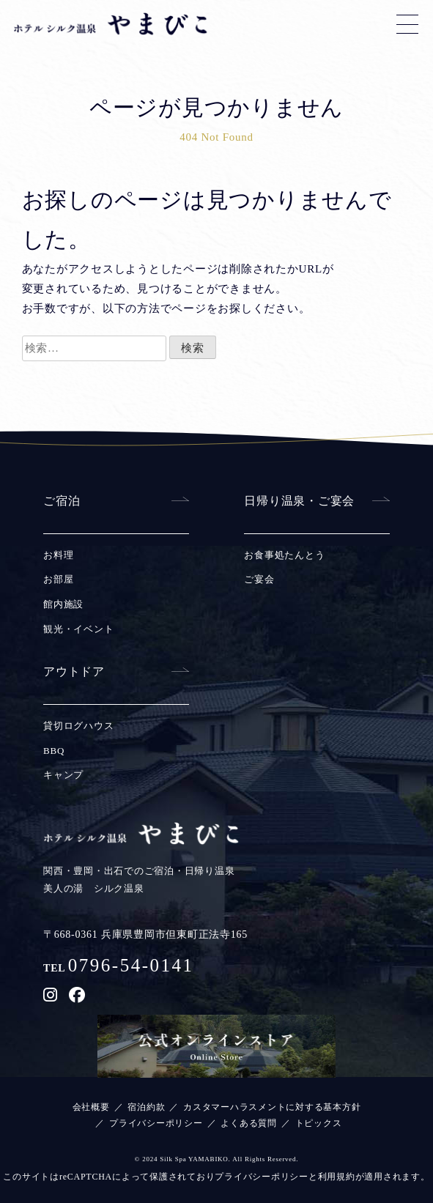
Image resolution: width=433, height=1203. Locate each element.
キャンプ (63, 774)
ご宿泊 (61, 501)
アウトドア (74, 671)
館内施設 (63, 604)
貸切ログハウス (78, 725)
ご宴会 (259, 579)
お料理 (58, 554)
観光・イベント (78, 628)
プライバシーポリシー (156, 1123)
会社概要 (91, 1107)
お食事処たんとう (284, 554)
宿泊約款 (146, 1107)
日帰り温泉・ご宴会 (299, 501)
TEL (118, 968)
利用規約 (336, 1176)
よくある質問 (249, 1123)
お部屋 (58, 579)
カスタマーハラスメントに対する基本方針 (271, 1107)
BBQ (53, 750)
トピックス (318, 1123)
